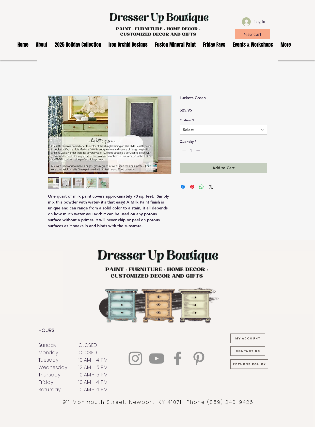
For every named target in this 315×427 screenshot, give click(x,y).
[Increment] (198, 150)
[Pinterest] (199, 358)
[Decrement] (183, 150)
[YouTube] (156, 358)
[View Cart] (252, 34)
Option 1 (187, 120)
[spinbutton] (191, 150)
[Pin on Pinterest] (192, 187)
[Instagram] (135, 358)
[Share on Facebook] (183, 187)
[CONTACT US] (247, 351)
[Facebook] (178, 358)
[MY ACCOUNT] (247, 338)
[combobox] (223, 129)
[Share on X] (211, 187)
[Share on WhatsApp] (202, 187)
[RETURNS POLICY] (249, 364)
